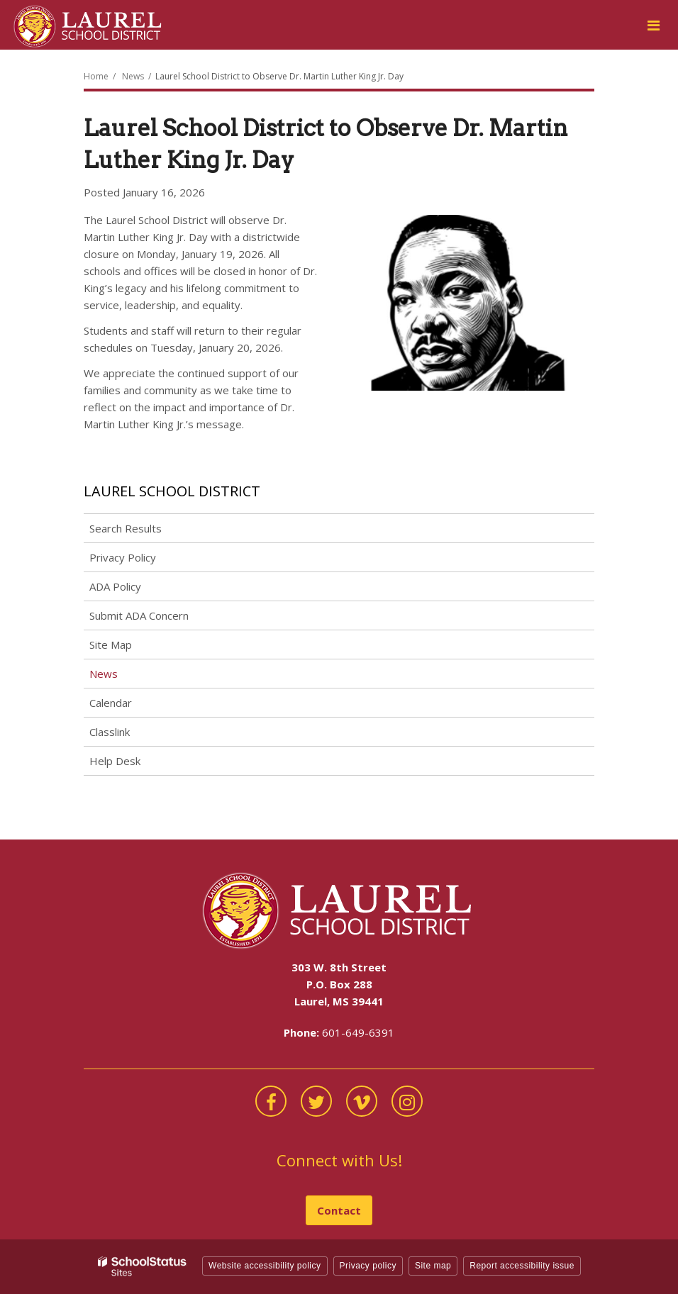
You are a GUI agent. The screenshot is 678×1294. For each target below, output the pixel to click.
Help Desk (114, 761)
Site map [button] (433, 1266)
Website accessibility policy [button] (265, 1266)
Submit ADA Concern (139, 615)
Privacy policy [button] (368, 1266)
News (133, 76)
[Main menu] (653, 25)
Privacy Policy (122, 557)
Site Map (110, 644)
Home (96, 76)
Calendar (110, 703)
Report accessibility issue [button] (521, 1266)
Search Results (125, 528)
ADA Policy (115, 586)
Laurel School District (172, 491)
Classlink (129, 734)
